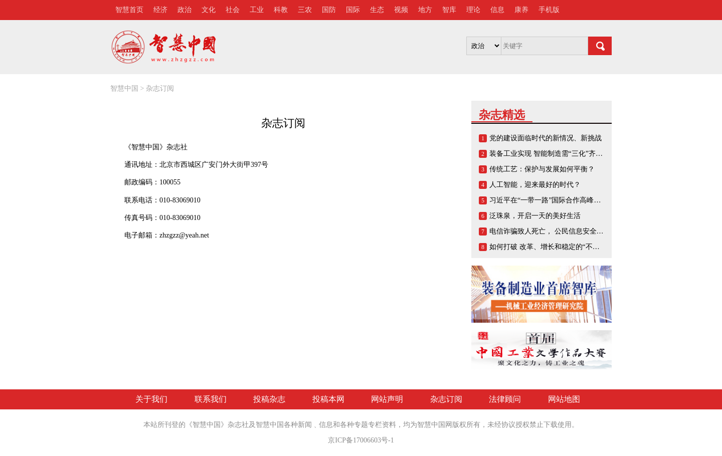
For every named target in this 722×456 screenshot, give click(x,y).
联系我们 (211, 399)
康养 (521, 10)
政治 (184, 10)
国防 (329, 10)
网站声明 (387, 399)
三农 (305, 10)
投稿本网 (328, 399)
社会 (233, 10)
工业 (257, 10)
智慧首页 (129, 10)
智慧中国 (124, 88)
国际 (353, 10)
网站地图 (564, 399)
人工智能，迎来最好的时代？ (535, 184)
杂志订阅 (160, 88)
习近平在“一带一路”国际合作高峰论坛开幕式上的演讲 (573, 200)
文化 (209, 10)
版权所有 (466, 424)
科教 (281, 10)
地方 (425, 10)
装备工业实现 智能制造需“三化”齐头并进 (553, 153)
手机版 (549, 10)
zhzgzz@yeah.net (184, 235)
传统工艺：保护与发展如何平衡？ (542, 169)
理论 (473, 10)
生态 (377, 10)
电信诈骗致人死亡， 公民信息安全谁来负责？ (560, 231)
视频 (401, 10)
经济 (160, 10)
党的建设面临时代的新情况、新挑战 (545, 138)
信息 (497, 10)
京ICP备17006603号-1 (361, 440)
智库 (449, 10)
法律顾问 (505, 399)
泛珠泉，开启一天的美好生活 (535, 215)
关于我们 (151, 399)
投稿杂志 (269, 399)
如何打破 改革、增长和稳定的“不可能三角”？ (560, 247)
